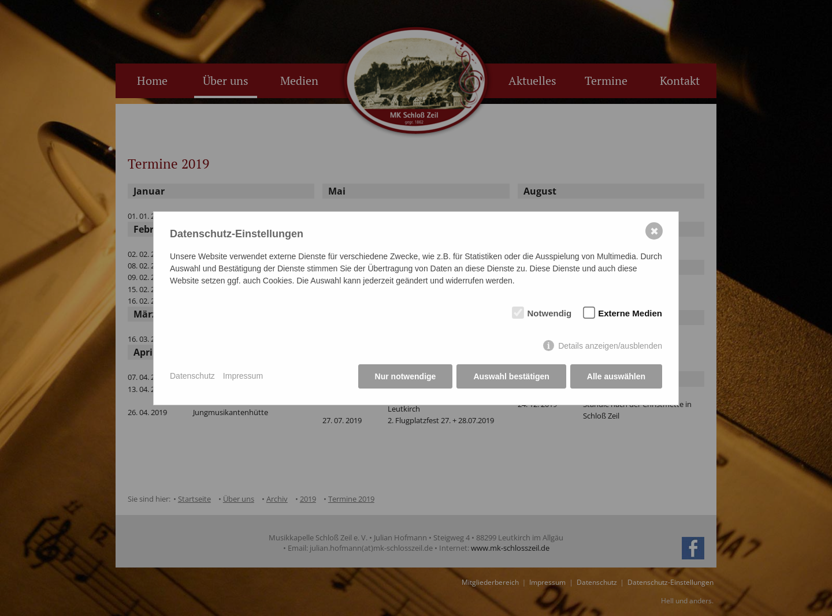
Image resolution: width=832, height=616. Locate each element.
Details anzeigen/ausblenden (610, 345)
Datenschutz (192, 375)
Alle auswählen (616, 376)
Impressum (243, 375)
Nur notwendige (405, 376)
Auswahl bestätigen (511, 376)
